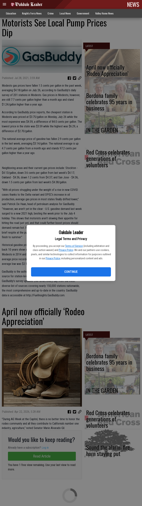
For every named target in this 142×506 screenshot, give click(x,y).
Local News (65, 13)
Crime (51, 13)
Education (11, 13)
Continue (70, 272)
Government (83, 13)
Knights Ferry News (32, 13)
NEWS (133, 4)
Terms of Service (74, 245)
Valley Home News (104, 13)
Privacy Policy (66, 250)
